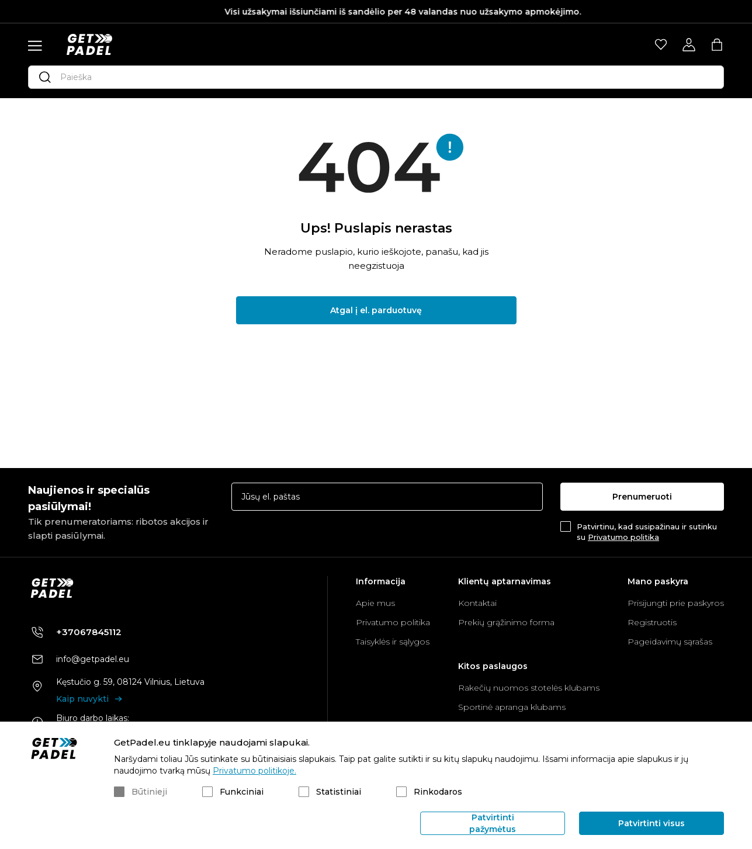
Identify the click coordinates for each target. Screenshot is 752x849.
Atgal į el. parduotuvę (376, 310)
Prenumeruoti (642, 496)
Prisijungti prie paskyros (676, 603)
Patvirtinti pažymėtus (492, 823)
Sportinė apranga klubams (512, 707)
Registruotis (652, 622)
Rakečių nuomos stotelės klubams (528, 687)
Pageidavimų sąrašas (670, 641)
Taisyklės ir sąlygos (392, 641)
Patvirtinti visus (651, 823)
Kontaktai (477, 603)
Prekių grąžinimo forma (506, 622)
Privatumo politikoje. (254, 770)
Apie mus (375, 603)
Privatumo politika (623, 537)
